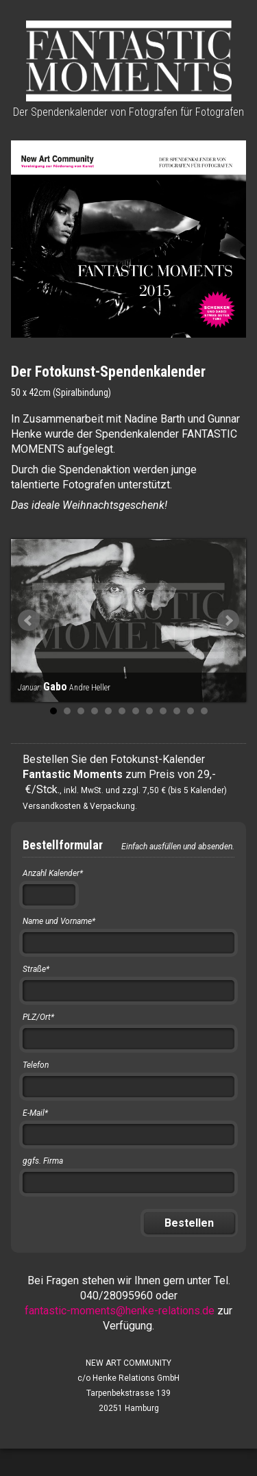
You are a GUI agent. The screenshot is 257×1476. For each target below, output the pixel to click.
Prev (29, 620)
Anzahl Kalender (53, 873)
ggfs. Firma (43, 1161)
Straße (36, 969)
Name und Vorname (59, 921)
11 (190, 711)
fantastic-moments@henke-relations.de (120, 1310)
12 (204, 711)
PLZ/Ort (38, 1017)
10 (176, 711)
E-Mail (35, 1113)
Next (228, 620)
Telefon (36, 1065)
